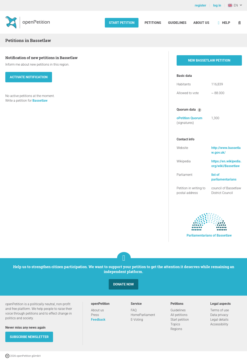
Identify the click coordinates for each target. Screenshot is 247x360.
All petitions (179, 315)
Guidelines (177, 23)
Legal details (219, 319)
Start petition (121, 23)
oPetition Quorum (189, 118)
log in (217, 5)
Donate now (123, 284)
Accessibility (219, 324)
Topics (175, 324)
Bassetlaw (40, 100)
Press (95, 315)
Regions (176, 329)
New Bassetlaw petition (209, 60)
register (200, 5)
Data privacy (219, 315)
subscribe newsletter (29, 337)
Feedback (98, 319)
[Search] (239, 22)
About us (201, 23)
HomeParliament (143, 315)
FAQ (134, 310)
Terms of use (219, 310)
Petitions (153, 23)
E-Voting (137, 319)
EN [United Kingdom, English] (233, 5)
